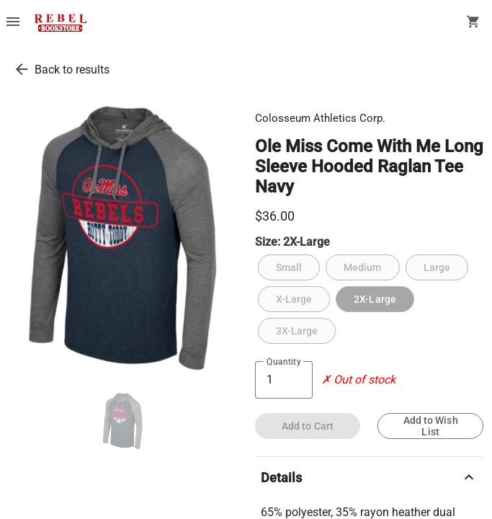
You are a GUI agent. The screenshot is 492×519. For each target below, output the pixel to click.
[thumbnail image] (123, 421)
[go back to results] (22, 69)
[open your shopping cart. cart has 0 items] (473, 23)
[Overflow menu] (13, 23)
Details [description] (369, 477)
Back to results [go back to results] (72, 69)
